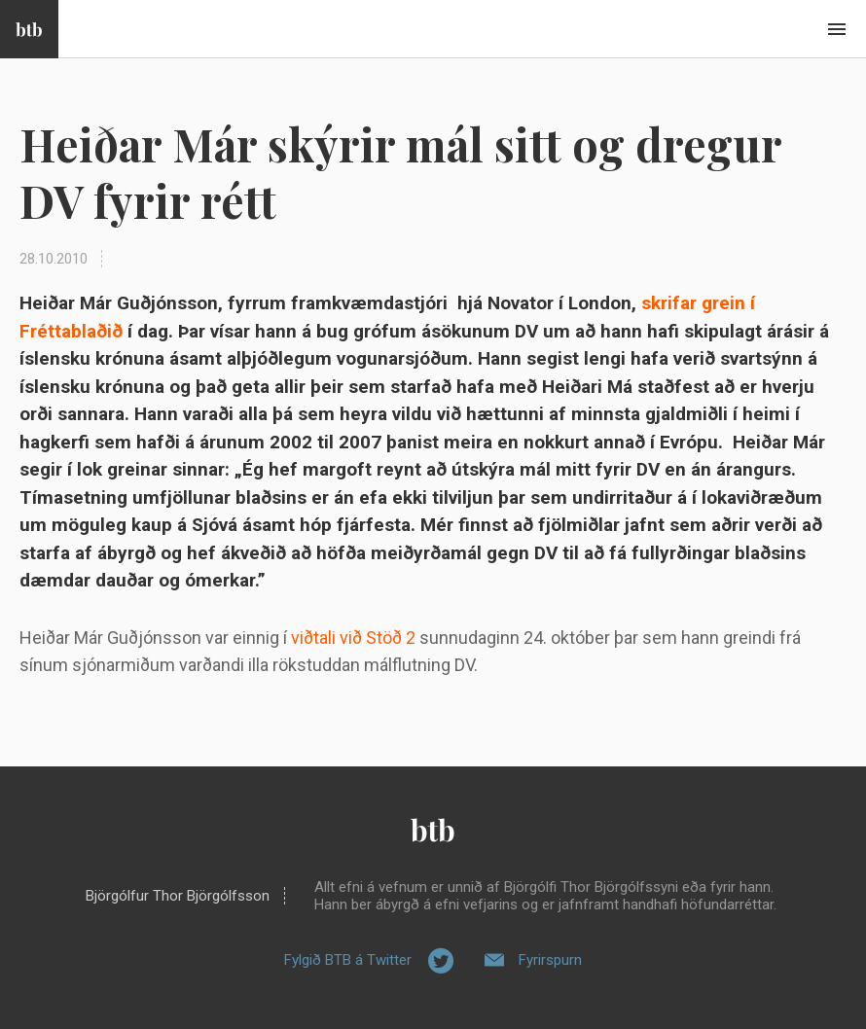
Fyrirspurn (550, 960)
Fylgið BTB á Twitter (348, 960)
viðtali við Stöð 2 (353, 637)
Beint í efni (836, 29)
